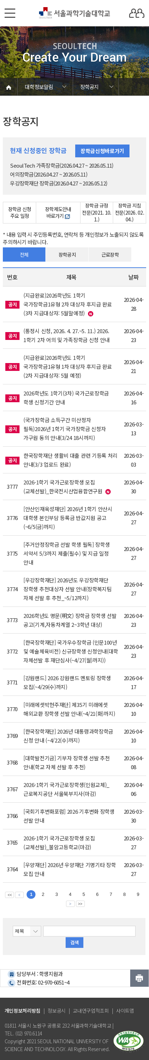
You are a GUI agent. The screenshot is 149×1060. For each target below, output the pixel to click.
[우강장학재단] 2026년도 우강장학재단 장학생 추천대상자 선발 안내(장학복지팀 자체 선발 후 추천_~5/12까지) (67, 589)
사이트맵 (125, 1010)
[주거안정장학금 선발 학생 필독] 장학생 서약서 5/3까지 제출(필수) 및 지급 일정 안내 (66, 553)
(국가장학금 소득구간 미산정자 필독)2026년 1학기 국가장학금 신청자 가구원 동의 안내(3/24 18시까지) (64, 428)
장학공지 (67, 254)
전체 (24, 254)
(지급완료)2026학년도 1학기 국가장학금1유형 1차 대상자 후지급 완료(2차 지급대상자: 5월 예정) (67, 366)
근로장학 (110, 254)
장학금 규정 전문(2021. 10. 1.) (96, 212)
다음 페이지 (70, 903)
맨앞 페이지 (9, 894)
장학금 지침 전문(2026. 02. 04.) (129, 212)
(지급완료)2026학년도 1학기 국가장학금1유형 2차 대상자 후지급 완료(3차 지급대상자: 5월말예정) (67, 304)
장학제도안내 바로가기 (58, 212)
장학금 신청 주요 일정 (19, 212)
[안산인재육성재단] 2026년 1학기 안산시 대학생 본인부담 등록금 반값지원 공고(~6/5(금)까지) (67, 517)
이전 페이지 (19, 894)
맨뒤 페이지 (80, 903)
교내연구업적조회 (91, 1010)
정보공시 (57, 1010)
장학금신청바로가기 (102, 150)
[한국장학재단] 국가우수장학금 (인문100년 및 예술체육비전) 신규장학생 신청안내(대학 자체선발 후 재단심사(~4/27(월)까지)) (70, 651)
